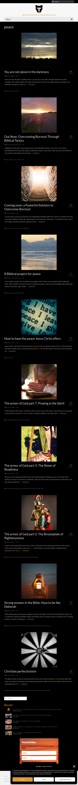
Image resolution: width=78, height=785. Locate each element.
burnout (10, 228)
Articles (13, 76)
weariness (32, 557)
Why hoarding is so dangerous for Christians (27, 732)
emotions (14, 557)
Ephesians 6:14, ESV (12, 550)
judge (27, 625)
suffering (25, 557)
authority (7, 625)
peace (17, 91)
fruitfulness (13, 91)
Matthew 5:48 (53, 679)
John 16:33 (60, 346)
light (16, 488)
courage (10, 293)
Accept (22, 779)
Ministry (13, 144)
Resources (17, 144)
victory (22, 159)
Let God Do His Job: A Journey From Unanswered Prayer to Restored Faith (37, 709)
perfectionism (21, 293)
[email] (39, 758)
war (12, 357)
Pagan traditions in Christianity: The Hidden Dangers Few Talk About (35, 727)
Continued (31, 84)
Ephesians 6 (27, 548)
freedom (27, 690)
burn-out (10, 690)
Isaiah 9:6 (31, 346)
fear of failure (22, 690)
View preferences (65, 779)
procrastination (24, 488)
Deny (43, 779)
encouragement (12, 625)
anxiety (6, 91)
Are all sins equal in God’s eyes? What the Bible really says (32, 715)
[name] (39, 753)
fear (9, 91)
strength (19, 159)
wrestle (42, 488)
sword (9, 357)
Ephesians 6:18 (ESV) (22, 413)
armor (6, 420)
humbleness (13, 420)
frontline (18, 625)
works (38, 488)
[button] (74, 766)
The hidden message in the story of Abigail (26, 721)
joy (18, 228)
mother (36, 625)
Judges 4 (67, 614)
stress (49, 690)
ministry (32, 625)
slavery (45, 690)
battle (9, 420)
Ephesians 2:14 (36, 348)
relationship (22, 420)
